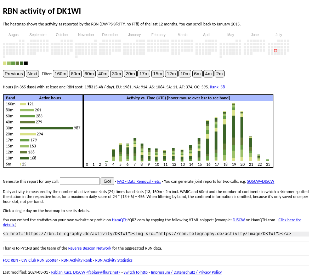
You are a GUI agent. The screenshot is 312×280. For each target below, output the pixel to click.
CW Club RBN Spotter (39, 261)
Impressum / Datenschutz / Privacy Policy (186, 273)
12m (171, 73)
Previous (14, 73)
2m (219, 73)
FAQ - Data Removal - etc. (139, 181)
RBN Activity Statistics (113, 261)
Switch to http (136, 273)
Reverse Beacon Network (90, 249)
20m (130, 73)
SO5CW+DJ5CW (260, 181)
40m (103, 73)
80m (75, 73)
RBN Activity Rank (76, 261)
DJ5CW (239, 219)
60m (89, 73)
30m (116, 73)
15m (157, 73)
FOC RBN (10, 261)
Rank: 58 (217, 86)
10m (184, 73)
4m (208, 73)
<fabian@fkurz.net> (103, 273)
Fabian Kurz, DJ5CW (68, 273)
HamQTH (119, 219)
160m (60, 73)
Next (32, 73)
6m (197, 73)
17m (143, 73)
